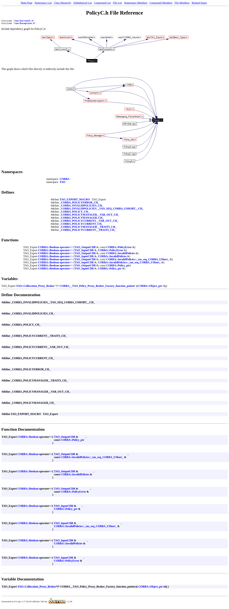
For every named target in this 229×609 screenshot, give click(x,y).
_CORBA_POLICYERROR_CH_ (79, 203)
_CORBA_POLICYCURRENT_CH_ (81, 224)
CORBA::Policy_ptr (118, 266)
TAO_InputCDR (84, 251)
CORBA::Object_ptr (150, 286)
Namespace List (43, 2)
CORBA (64, 180)
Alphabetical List (82, 2)
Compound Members (160, 2)
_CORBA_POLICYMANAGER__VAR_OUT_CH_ (89, 215)
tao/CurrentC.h (24, 21)
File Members (182, 2)
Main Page (27, 2)
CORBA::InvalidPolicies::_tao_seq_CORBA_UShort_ (137, 260)
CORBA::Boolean (48, 248)
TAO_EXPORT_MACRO (75, 200)
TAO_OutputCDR (85, 248)
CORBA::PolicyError (119, 248)
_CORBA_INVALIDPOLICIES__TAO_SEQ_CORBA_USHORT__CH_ (102, 209)
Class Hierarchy (62, 2)
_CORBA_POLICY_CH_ (74, 212)
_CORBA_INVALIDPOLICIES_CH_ (81, 206)
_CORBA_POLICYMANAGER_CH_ (82, 218)
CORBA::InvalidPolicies (120, 254)
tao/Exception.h (24, 24)
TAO (62, 183)
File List (117, 2)
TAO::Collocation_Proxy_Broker (35, 286)
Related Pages (199, 2)
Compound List (102, 2)
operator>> (66, 251)
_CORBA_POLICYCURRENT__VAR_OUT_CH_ (89, 221)
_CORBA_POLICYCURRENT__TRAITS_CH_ (88, 230)
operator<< (66, 248)
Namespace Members (135, 2)
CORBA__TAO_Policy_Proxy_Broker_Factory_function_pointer (97, 286)
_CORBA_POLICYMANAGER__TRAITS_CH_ (88, 227)
